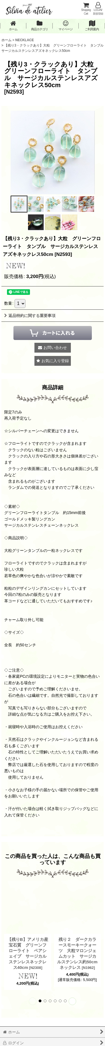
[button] (19, 204)
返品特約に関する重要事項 (29, 315)
